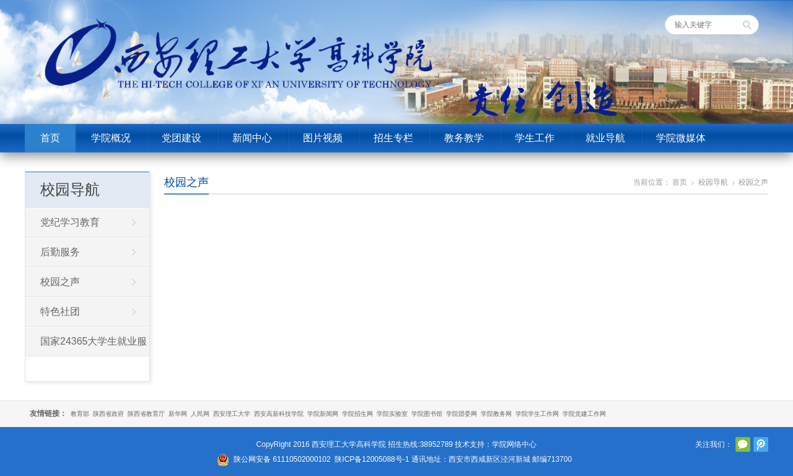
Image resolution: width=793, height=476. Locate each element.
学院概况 (111, 138)
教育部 (80, 413)
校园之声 (186, 182)
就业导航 (605, 138)
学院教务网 (496, 413)
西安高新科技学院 (279, 413)
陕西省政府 (108, 413)
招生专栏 (393, 138)
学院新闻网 (322, 413)
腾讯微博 (760, 444)
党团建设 (181, 138)
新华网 (178, 413)
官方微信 (742, 444)
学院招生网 (357, 413)
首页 (50, 138)
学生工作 (534, 138)
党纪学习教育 (70, 222)
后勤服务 (60, 252)
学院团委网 (461, 413)
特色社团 (60, 311)
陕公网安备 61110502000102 (282, 459)
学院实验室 (392, 413)
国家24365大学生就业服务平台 (86, 346)
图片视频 (323, 138)
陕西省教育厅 (146, 413)
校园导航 (713, 182)
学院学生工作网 (537, 413)
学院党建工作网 (584, 413)
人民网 (200, 413)
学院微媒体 (681, 138)
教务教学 (464, 138)
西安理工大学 (231, 413)
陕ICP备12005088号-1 (372, 459)
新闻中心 (252, 138)
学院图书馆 (426, 413)
